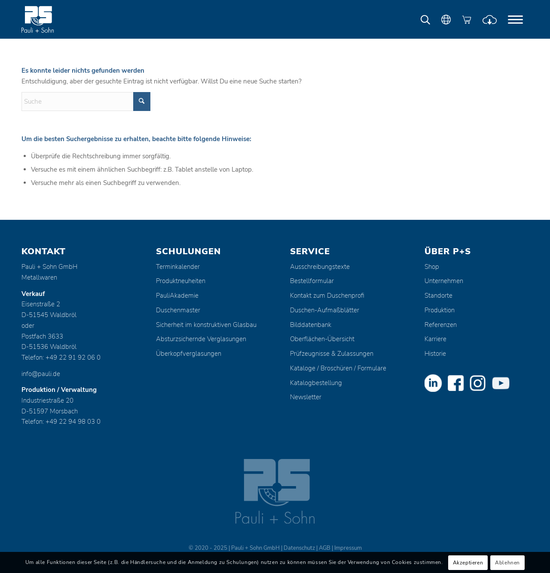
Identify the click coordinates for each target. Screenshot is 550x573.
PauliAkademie (177, 295)
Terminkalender (178, 266)
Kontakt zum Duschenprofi (327, 295)
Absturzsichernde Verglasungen (201, 339)
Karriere (435, 339)
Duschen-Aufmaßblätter (324, 310)
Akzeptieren (468, 562)
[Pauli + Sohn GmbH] (53, 19)
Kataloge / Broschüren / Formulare (338, 368)
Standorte (438, 295)
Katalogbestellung (316, 383)
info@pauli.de (40, 374)
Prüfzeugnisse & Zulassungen (331, 353)
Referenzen (441, 324)
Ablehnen (507, 562)
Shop (432, 266)
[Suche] (85, 101)
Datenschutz (299, 548)
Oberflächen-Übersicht (322, 339)
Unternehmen (444, 281)
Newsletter (305, 397)
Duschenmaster (178, 310)
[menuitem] (515, 19)
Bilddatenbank (310, 324)
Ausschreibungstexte (320, 266)
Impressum (348, 548)
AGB (324, 548)
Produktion (440, 310)
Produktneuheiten (180, 281)
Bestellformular (312, 281)
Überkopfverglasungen (188, 353)
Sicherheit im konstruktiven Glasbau (206, 324)
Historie (435, 353)
